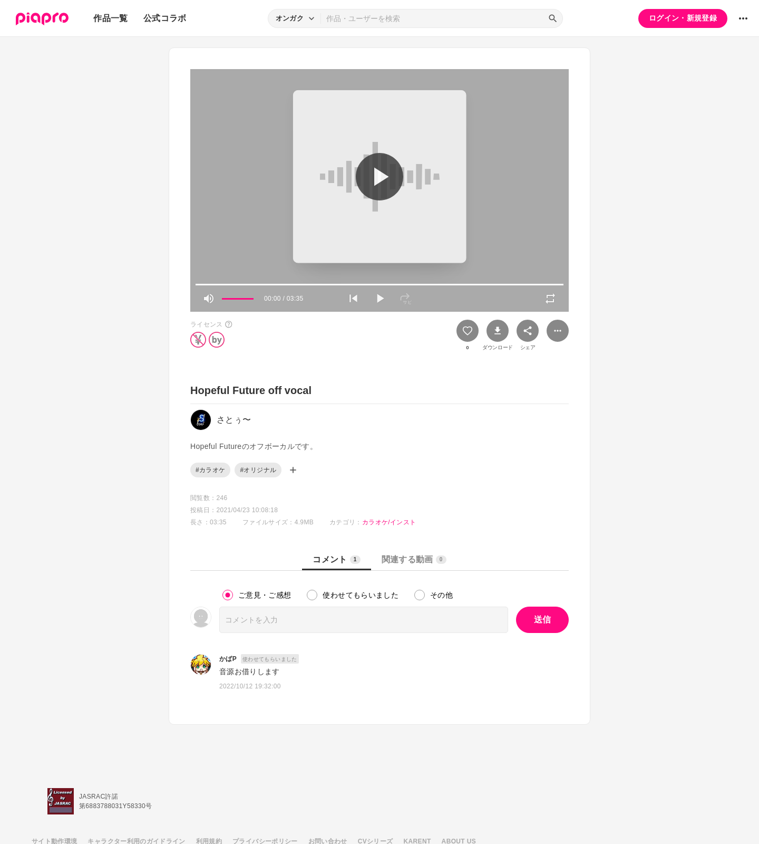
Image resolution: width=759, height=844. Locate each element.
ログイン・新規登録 (683, 18)
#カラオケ (210, 470)
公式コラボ (165, 18)
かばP (228, 659)
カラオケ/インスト (389, 522)
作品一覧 (110, 18)
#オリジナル (258, 470)
